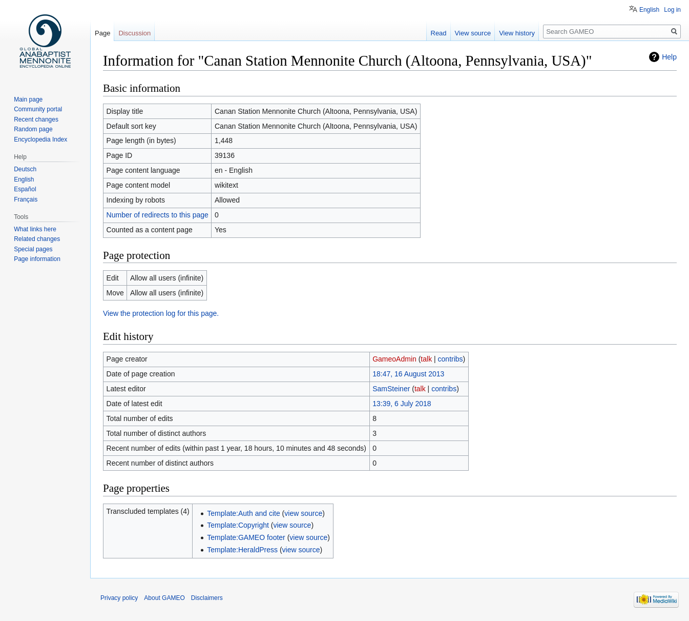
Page (102, 33)
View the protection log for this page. (161, 313)
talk (426, 359)
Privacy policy (119, 598)
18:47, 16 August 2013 (408, 374)
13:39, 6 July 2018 (401, 403)
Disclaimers (207, 598)
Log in (672, 9)
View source (473, 33)
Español (25, 189)
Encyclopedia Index (40, 139)
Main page (28, 99)
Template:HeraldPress (242, 550)
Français (25, 199)
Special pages (33, 249)
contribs (450, 359)
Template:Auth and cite (243, 513)
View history (517, 33)
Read (439, 33)
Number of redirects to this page (157, 215)
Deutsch (25, 169)
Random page (33, 129)
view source (303, 513)
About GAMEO (164, 598)
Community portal (38, 109)
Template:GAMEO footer (246, 537)
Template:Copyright (238, 525)
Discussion (134, 33)
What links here (35, 229)
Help (669, 57)
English (649, 9)
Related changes (37, 239)
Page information (37, 259)
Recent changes (36, 119)
